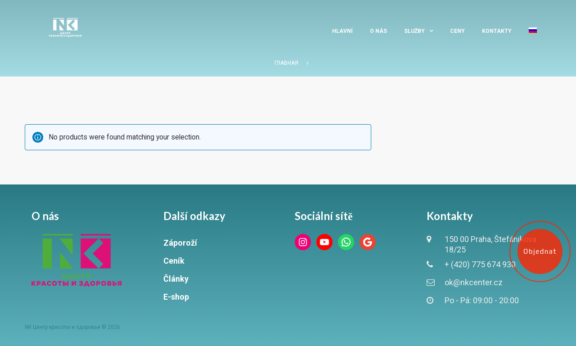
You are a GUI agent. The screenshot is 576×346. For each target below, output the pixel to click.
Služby (414, 31)
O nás (378, 31)
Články (176, 278)
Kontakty (497, 31)
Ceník (173, 260)
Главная (286, 63)
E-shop (176, 296)
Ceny (457, 31)
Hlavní (342, 31)
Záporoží (180, 242)
